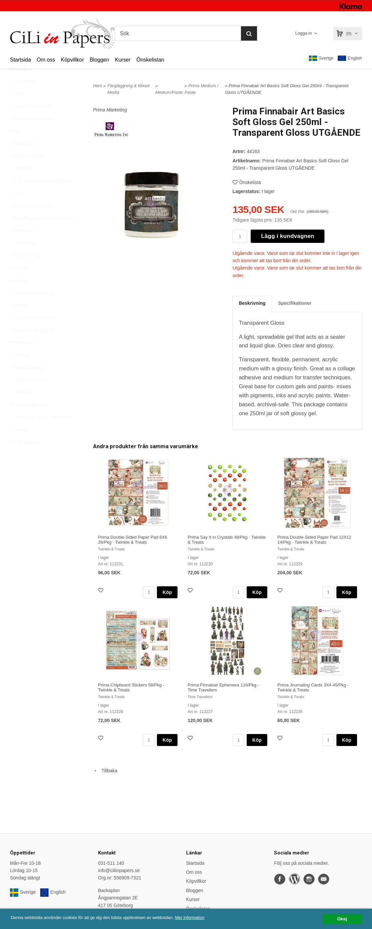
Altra (15, 146)
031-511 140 (111, 863)
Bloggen (99, 60)
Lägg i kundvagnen (287, 236)
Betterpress (24, 159)
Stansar (20, 370)
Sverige (321, 58)
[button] (296, 218)
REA (17, 109)
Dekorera (21, 184)
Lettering (19, 296)
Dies (16, 209)
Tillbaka (105, 770)
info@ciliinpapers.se (119, 870)
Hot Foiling (23, 259)
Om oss (46, 60)
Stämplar (21, 408)
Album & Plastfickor (32, 134)
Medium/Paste (169, 92)
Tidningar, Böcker (28, 420)
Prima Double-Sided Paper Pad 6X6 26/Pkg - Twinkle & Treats (132, 540)
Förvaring (22, 246)
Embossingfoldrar (30, 221)
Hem (97, 85)
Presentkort (22, 358)
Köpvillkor (72, 60)
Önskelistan (150, 60)
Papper (19, 321)
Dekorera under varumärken (41, 196)
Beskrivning (252, 303)
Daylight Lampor (27, 171)
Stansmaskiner (27, 383)
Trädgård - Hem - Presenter (40, 433)
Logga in (303, 33)
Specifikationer (294, 303)
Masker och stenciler (33, 308)
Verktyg (20, 445)
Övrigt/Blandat (25, 458)
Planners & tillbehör (32, 346)
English (350, 58)
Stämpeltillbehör (28, 395)
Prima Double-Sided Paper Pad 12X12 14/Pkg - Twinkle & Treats (314, 540)
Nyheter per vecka (31, 121)
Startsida (20, 60)
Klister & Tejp (25, 271)
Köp (167, 592)
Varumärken (24, 97)
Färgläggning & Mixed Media (41, 234)
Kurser (123, 60)
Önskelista (246, 182)
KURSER (19, 283)
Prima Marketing (110, 109)
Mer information (201, 917)
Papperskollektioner (32, 333)
